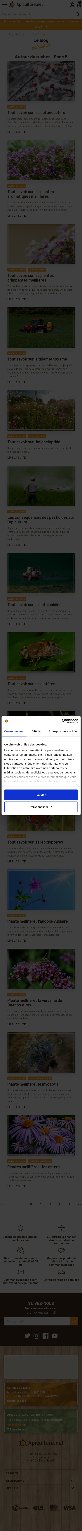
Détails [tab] (36, 731)
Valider (41, 794)
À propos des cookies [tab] (63, 731)
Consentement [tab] (14, 731)
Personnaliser (41, 807)
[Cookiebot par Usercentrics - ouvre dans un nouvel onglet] (62, 721)
